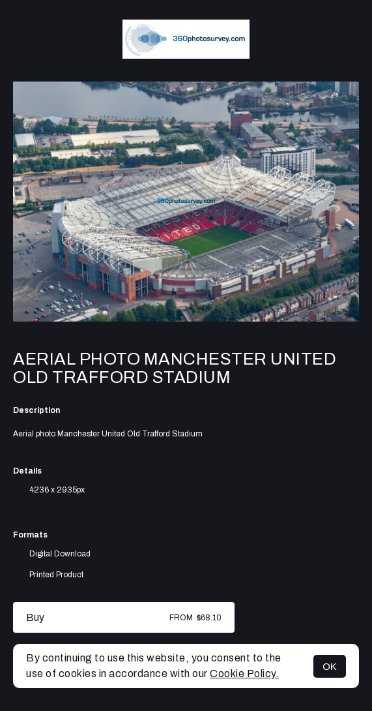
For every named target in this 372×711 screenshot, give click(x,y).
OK (329, 666)
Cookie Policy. (244, 673)
